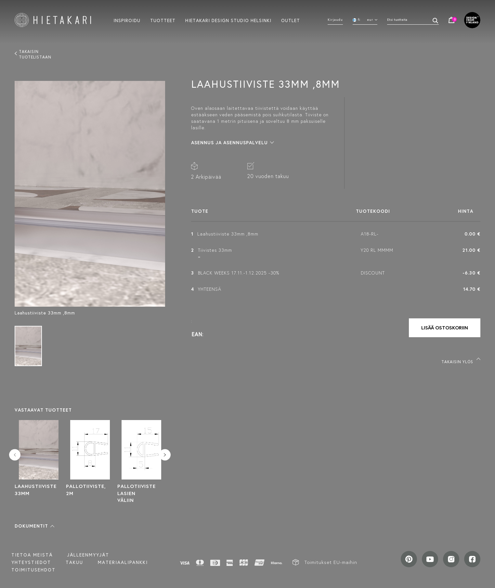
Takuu (74, 562)
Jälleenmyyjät (88, 555)
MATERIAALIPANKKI (123, 562)
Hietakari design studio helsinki (228, 20)
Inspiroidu (126, 20)
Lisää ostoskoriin (444, 328)
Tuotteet (163, 20)
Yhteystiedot (31, 562)
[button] (34, 526)
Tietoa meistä (32, 555)
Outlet (290, 20)
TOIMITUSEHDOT (33, 570)
